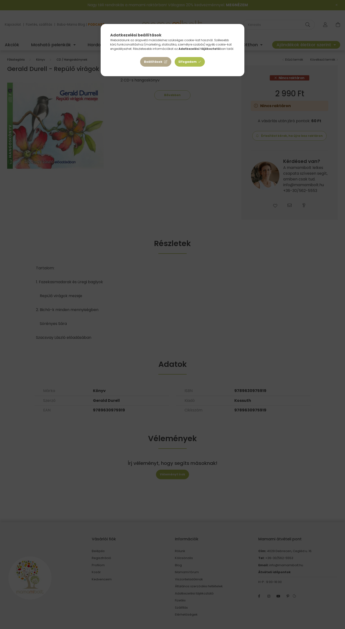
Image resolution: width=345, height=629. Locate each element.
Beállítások (153, 62)
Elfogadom (187, 62)
